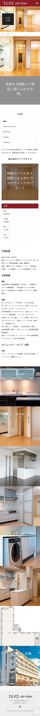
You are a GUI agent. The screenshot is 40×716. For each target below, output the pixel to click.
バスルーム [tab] (20, 142)
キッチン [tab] (20, 137)
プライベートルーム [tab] (20, 126)
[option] (20, 386)
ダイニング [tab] (20, 132)
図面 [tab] (20, 121)
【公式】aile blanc (14, 3)
